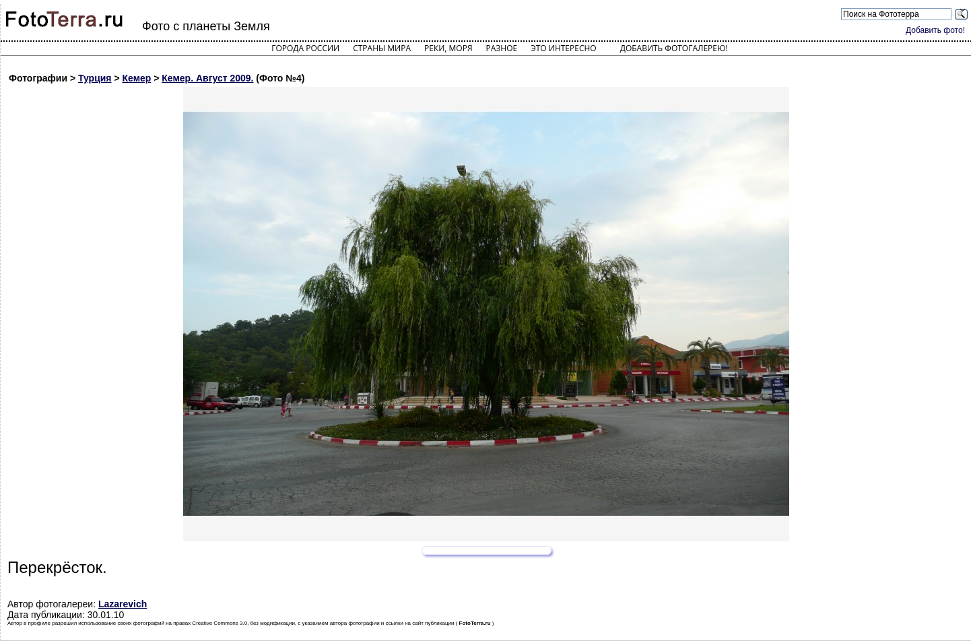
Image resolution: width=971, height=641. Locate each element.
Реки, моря (448, 48)
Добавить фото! (935, 30)
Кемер (137, 78)
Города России (305, 48)
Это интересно (564, 48)
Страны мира (382, 48)
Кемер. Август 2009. (207, 78)
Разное (502, 48)
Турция (95, 78)
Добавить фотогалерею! (674, 48)
